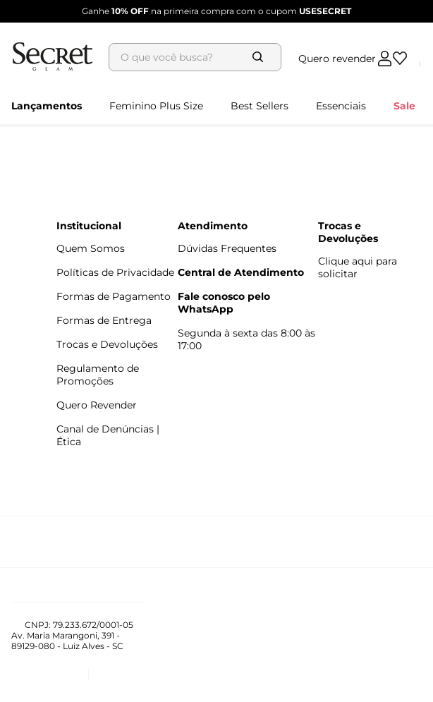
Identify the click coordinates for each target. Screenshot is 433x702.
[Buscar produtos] (272, 34)
